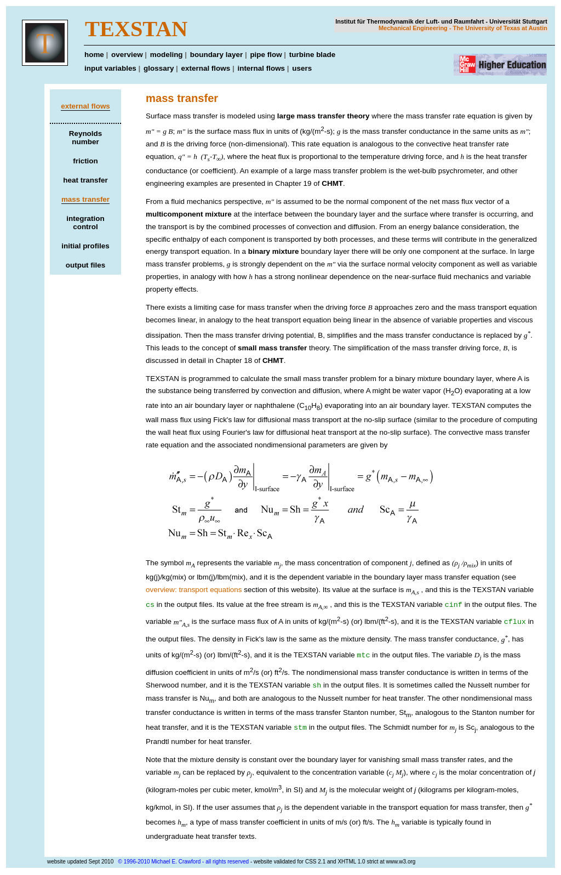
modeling (166, 54)
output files (85, 265)
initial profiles (85, 246)
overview (127, 54)
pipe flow (266, 54)
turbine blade (312, 54)
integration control (85, 222)
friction (85, 161)
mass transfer (85, 199)
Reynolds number (85, 137)
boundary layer (216, 54)
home (94, 54)
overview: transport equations (194, 590)
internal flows (261, 68)
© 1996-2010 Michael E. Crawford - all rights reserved (183, 863)
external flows (206, 68)
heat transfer (85, 180)
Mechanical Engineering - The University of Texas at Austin (463, 28)
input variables (110, 68)
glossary (159, 68)
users (302, 68)
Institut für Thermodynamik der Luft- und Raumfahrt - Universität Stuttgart (441, 21)
